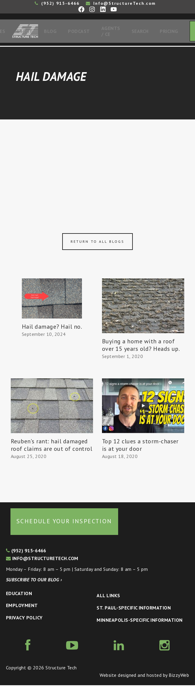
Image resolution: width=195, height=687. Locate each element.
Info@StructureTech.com (121, 3)
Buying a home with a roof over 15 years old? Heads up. (141, 346)
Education (19, 595)
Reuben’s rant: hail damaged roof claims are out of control (51, 446)
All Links (108, 597)
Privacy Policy (24, 619)
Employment (22, 607)
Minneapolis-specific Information (139, 622)
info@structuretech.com (42, 560)
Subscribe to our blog (34, 581)
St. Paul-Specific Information (134, 609)
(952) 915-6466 (57, 3)
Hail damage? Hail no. (52, 328)
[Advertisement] (97, 166)
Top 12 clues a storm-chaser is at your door (140, 446)
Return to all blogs (97, 243)
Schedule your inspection (64, 523)
